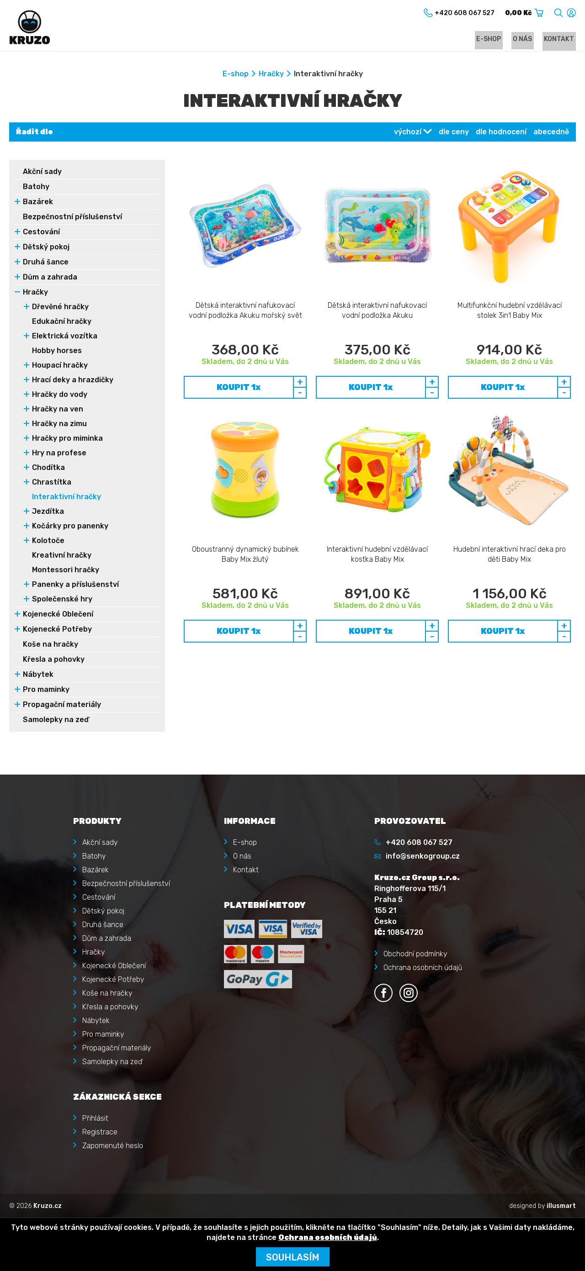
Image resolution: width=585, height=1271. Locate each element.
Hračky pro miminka (67, 439)
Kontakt (561, 39)
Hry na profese (59, 454)
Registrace (99, 1131)
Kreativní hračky (61, 556)
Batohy (36, 188)
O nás (527, 39)
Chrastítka (51, 483)
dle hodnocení (501, 133)
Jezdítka (48, 512)
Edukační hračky (61, 322)
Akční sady (42, 173)
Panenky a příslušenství (75, 585)
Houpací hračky (60, 366)
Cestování (41, 233)
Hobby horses (57, 352)
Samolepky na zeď (56, 721)
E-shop (496, 39)
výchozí (407, 133)
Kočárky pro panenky (70, 527)
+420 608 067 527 (419, 842)
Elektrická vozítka (64, 337)
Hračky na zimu (59, 425)
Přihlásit (95, 1117)
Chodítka (48, 468)
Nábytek (38, 675)
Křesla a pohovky (54, 660)
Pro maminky (46, 690)
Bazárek (38, 203)
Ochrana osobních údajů (422, 967)
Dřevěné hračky (60, 308)
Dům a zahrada (50, 278)
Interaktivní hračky (66, 498)
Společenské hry (62, 600)
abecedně (551, 133)
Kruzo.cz (47, 1205)
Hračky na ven (57, 410)
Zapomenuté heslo (112, 1145)
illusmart (561, 1205)
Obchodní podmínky (415, 953)
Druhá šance (46, 263)
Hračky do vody (59, 395)
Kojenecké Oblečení (58, 615)
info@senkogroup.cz (423, 855)
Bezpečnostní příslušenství (72, 218)
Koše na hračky (50, 645)
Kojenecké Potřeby (57, 630)
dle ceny (454, 133)
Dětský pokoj (46, 248)
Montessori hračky (65, 571)
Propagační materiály (62, 705)
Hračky (271, 75)
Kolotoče (48, 542)
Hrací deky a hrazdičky (72, 381)
